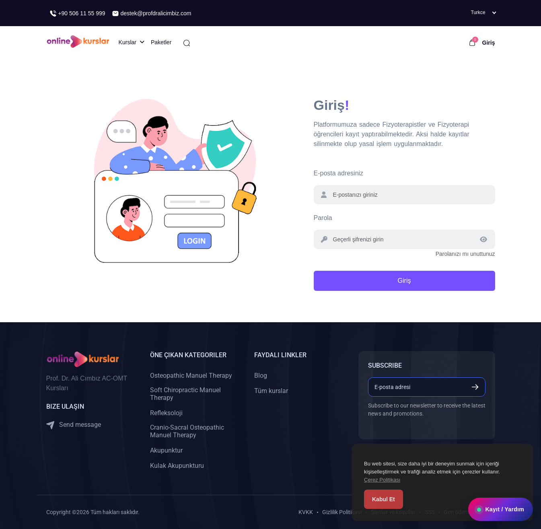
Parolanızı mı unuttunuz (465, 254)
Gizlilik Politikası (342, 512)
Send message (73, 425)
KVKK (305, 512)
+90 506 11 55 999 (77, 13)
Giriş (488, 42)
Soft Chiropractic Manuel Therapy (185, 393)
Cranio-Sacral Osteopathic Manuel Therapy (187, 431)
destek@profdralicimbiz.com (151, 13)
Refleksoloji (166, 413)
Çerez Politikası (382, 480)
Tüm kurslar (271, 391)
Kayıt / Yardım (500, 509)
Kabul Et (383, 499)
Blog (260, 375)
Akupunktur (166, 450)
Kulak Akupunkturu (177, 465)
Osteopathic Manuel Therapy (191, 375)
